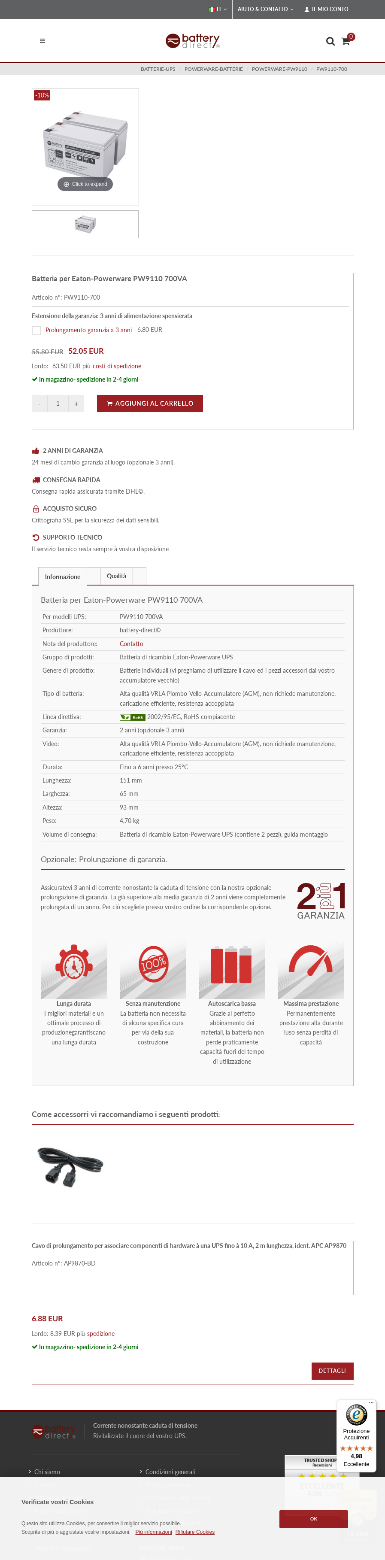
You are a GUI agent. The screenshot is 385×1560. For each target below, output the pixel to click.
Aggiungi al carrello (150, 403)
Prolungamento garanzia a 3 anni (88, 329)
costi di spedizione (117, 366)
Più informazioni (153, 1532)
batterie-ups (158, 69)
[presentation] (93, 576)
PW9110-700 (331, 69)
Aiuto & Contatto (266, 9)
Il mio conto (326, 9)
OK (314, 1518)
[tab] (62, 576)
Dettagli (332, 1371)
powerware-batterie (214, 69)
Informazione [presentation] (62, 576)
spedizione (101, 1333)
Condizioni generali (170, 1471)
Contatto (131, 643)
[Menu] (371, 1404)
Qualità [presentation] (116, 576)
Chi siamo (47, 1471)
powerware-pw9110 (279, 69)
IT (218, 9)
